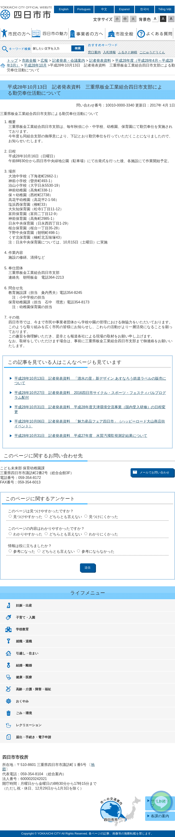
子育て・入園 (25, 617)
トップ (12, 60)
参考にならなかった (98, 551)
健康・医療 (24, 677)
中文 (104, 9)
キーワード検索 (16, 46)
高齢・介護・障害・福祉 (33, 689)
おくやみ (22, 701)
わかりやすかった (27, 534)
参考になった (24, 551)
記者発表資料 (100, 60)
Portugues (83, 9)
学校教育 (22, 629)
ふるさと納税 (127, 52)
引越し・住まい (27, 653)
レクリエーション (28, 725)
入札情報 (109, 52)
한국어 (144, 9)
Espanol (124, 9)
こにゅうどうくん (152, 52)
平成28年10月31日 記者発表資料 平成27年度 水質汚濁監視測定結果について (80, 436)
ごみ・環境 (24, 713)
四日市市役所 (26, 13)
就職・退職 (24, 641)
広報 (44, 60)
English (64, 9)
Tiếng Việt (164, 9)
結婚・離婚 (24, 665)
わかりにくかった (103, 534)
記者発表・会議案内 (68, 60)
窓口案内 (94, 52)
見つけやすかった (27, 517)
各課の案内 (160, 816)
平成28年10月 (35, 65)
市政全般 (29, 60)
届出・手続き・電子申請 (33, 737)
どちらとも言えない (65, 517)
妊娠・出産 (24, 605)
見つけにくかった (103, 517)
